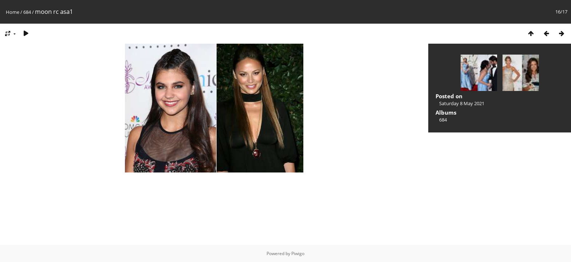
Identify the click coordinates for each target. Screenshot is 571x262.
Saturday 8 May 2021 (461, 103)
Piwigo (297, 253)
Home (12, 12)
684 (27, 12)
